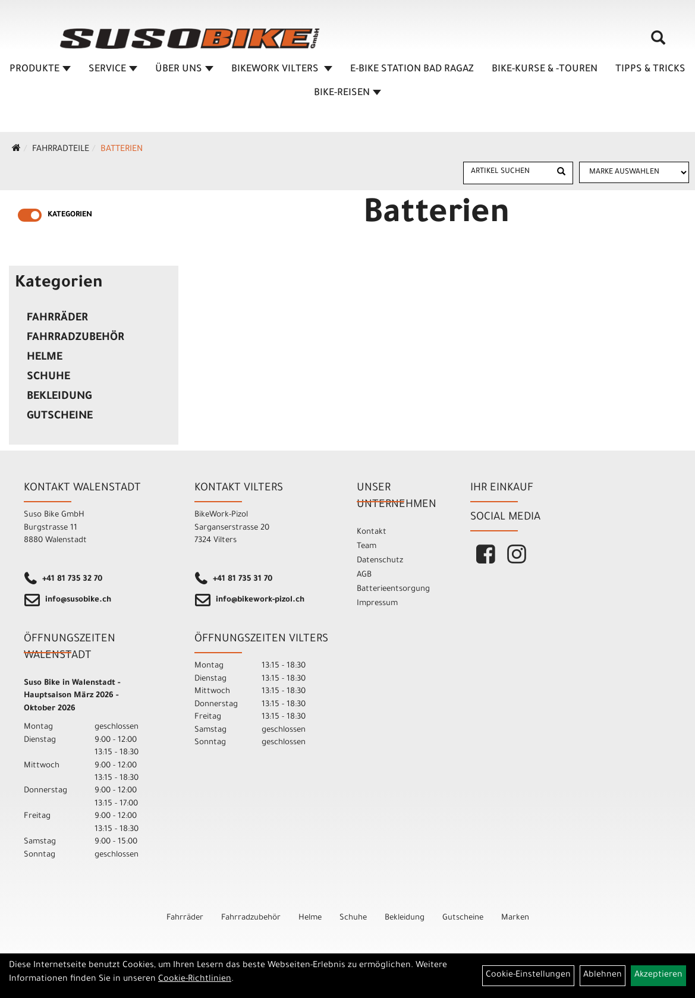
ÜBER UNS (184, 69)
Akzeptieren (658, 975)
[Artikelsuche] (658, 42)
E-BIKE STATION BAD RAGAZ (412, 69)
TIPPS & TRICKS (650, 69)
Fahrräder (57, 319)
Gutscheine (60, 417)
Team (366, 546)
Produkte (40, 69)
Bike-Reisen (347, 93)
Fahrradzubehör (75, 338)
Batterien (121, 150)
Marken (515, 918)
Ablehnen (602, 975)
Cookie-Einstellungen (528, 975)
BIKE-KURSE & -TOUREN (544, 69)
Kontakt (371, 532)
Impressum (377, 603)
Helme (44, 358)
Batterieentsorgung (393, 589)
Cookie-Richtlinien (194, 979)
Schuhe (48, 377)
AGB (364, 575)
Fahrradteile (60, 150)
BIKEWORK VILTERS (281, 69)
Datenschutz (380, 560)
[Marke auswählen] (634, 172)
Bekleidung (59, 397)
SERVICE (113, 69)
